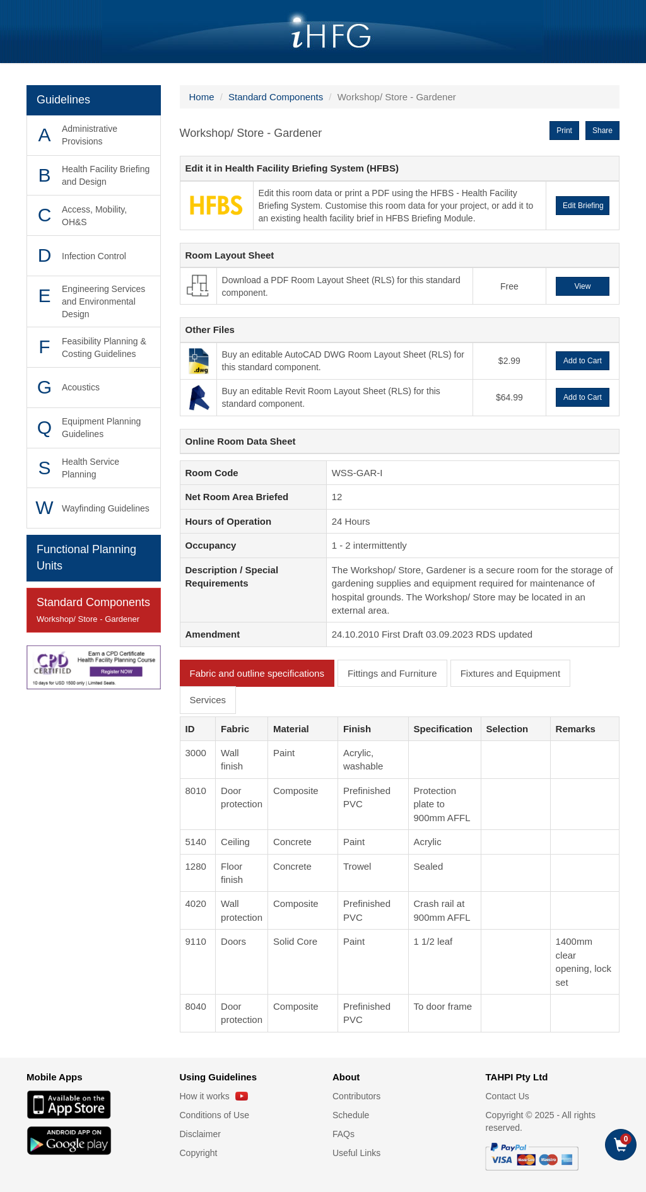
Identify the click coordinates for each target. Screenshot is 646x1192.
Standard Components (94, 611)
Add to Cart (582, 360)
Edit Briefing (583, 205)
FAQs (343, 1134)
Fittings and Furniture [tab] (392, 673)
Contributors (356, 1096)
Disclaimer (200, 1134)
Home (201, 96)
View (583, 286)
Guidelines (63, 99)
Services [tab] (208, 699)
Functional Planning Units (86, 557)
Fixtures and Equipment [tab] (510, 673)
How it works (214, 1096)
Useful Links (356, 1153)
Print (564, 130)
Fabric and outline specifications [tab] (257, 673)
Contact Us (507, 1096)
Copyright (199, 1153)
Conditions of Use (215, 1115)
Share (602, 130)
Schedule (350, 1115)
